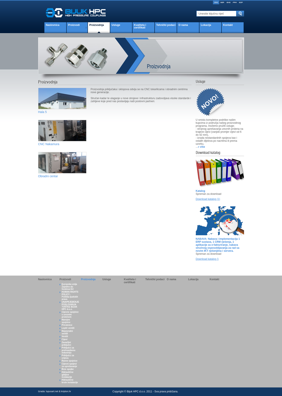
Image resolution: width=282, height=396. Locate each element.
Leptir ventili (68, 328)
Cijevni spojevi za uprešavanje (69, 365)
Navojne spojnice (66, 321)
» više (201, 146)
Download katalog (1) (208, 199)
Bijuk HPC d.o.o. (136, 391)
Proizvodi (74, 25)
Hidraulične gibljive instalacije (67, 374)
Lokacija (206, 25)
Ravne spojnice (69, 361)
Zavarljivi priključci (66, 343)
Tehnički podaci (166, 25)
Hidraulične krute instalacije (70, 381)
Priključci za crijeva (68, 356)
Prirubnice (67, 325)
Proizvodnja (96, 25)
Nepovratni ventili (67, 332)
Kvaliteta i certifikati (140, 26)
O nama (183, 25)
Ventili (65, 336)
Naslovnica (52, 25)
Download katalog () (207, 259)
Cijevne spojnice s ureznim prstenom (70, 314)
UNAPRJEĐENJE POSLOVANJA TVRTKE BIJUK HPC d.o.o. (70, 305)
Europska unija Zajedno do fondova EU (69, 286)
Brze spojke (68, 369)
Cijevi (65, 339)
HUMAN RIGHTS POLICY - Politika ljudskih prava (70, 295)
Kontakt (228, 25)
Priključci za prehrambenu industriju (68, 350)
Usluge (116, 25)
